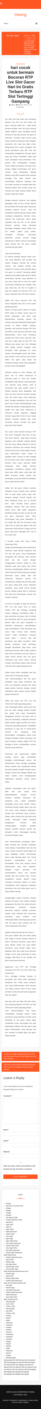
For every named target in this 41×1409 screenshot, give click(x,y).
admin (13, 105)
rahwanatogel (10, 1302)
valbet (8, 1320)
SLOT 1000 (10, 1304)
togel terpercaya (11, 1231)
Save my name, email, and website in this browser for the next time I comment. (19, 1167)
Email (6, 1141)
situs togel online (11, 1248)
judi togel (9, 1285)
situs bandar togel (12, 1269)
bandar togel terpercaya (14, 1252)
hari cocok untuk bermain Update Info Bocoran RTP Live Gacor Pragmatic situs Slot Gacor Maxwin (19, 1067)
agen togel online (12, 1241)
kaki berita (20, 64)
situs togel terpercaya (13, 1243)
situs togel (9, 1236)
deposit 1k (9, 1222)
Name (6, 1130)
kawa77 (8, 1318)
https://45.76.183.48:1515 (14, 1206)
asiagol (8, 1341)
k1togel (8, 1203)
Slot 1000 (9, 1311)
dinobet (8, 1316)
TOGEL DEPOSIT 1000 (14, 1220)
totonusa (9, 1332)
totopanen (9, 1337)
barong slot (23, 1360)
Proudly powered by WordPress (15, 1400)
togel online (10, 1229)
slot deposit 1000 (11, 1217)
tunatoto (8, 1327)
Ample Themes (23, 1402)
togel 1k (8, 1227)
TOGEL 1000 (10, 1306)
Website (6, 1152)
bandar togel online (12, 1245)
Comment (7, 1096)
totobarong (9, 1334)
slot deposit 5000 (22, 1362)
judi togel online (11, 1264)
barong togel (10, 1309)
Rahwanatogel (11, 1358)
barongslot (31, 1362)
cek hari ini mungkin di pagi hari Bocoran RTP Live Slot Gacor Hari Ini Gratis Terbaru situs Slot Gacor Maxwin (20, 1056)
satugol (8, 1344)
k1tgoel (8, 1210)
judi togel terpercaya (13, 1250)
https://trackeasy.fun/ (11, 1299)
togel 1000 (9, 1224)
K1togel (8, 1213)
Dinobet (8, 1215)
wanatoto (9, 1339)
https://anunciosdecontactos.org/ (15, 1283)
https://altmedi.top (10, 1255)
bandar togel (10, 1234)
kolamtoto (9, 1323)
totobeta (8, 1330)
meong (20, 14)
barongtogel (12, 1362)
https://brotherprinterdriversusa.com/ (16, 1271)
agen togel (9, 1238)
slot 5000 (16, 1360)
